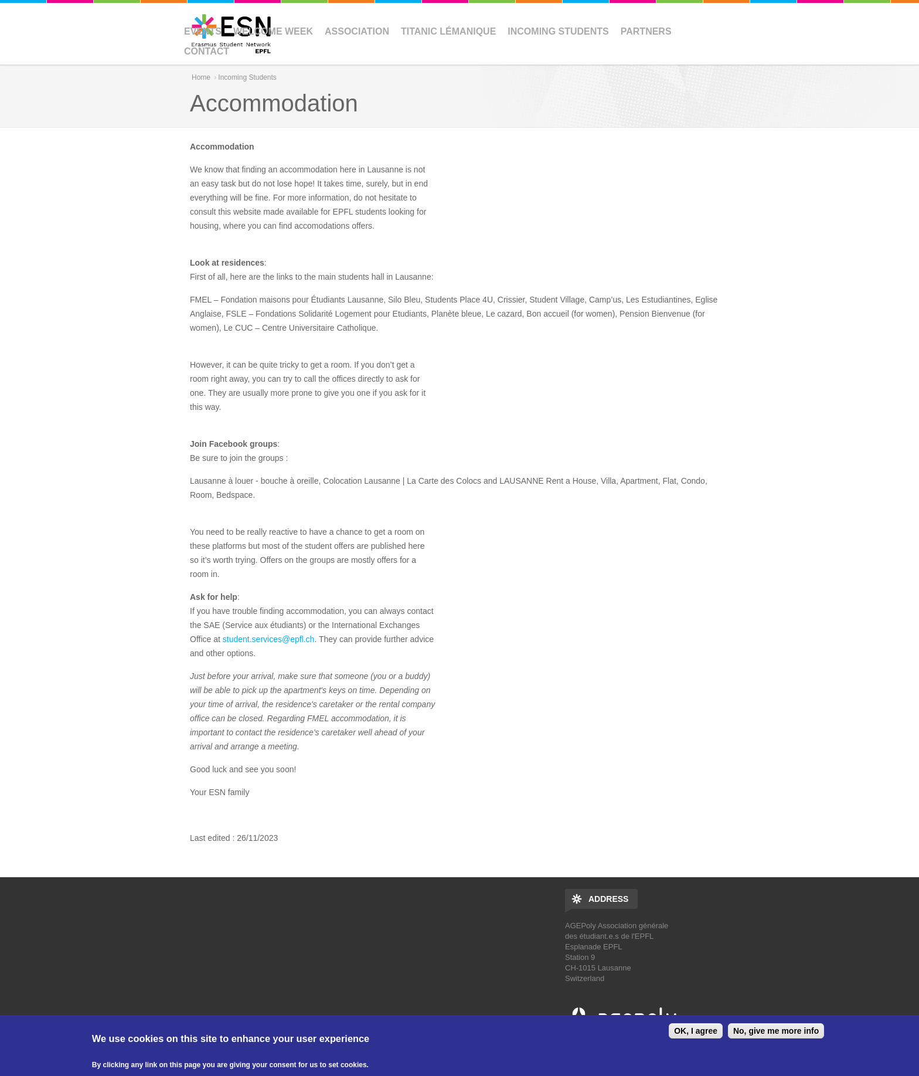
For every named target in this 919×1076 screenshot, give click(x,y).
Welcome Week (273, 31)
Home (201, 77)
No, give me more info (776, 1031)
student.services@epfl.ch (269, 639)
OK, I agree (695, 1031)
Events (203, 31)
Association (357, 31)
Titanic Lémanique (448, 31)
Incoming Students (558, 31)
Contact (206, 51)
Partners (646, 31)
